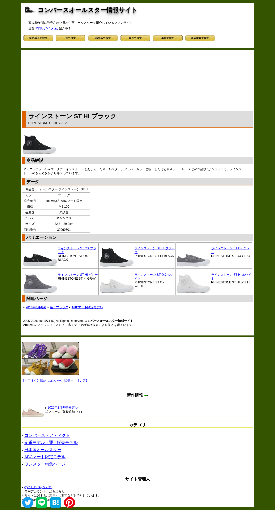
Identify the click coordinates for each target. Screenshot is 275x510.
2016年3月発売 (36, 307)
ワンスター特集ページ (45, 464)
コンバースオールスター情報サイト (88, 10)
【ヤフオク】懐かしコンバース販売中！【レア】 (55, 380)
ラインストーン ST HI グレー (78, 274)
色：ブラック (59, 307)
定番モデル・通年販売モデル (51, 442)
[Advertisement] (137, 80)
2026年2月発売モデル (61, 407)
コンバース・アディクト (47, 435)
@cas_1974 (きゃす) (38, 487)
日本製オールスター (42, 449)
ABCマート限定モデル (87, 307)
